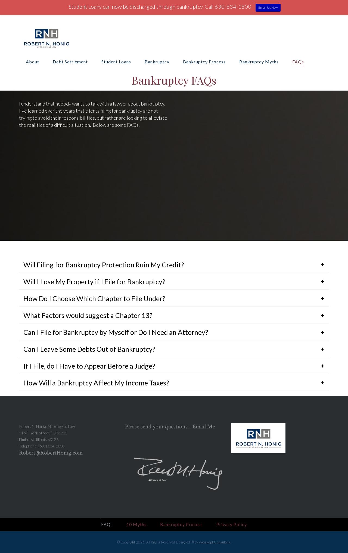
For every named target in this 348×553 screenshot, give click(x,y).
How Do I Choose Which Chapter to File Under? (94, 298)
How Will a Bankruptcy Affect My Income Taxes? (96, 383)
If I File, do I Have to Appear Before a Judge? (89, 366)
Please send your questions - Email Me (170, 427)
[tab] (174, 264)
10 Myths (136, 524)
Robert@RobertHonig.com (51, 453)
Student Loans (116, 61)
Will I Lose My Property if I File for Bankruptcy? (94, 281)
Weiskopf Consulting (214, 542)
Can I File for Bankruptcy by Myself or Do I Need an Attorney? (115, 332)
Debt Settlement (70, 61)
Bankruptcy (157, 61)
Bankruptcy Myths (259, 61)
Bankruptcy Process (204, 61)
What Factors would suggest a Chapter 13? (88, 315)
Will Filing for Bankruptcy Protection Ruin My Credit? (103, 265)
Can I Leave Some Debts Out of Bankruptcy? (89, 349)
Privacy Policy (231, 524)
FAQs (298, 61)
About (32, 61)
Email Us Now (268, 7)
